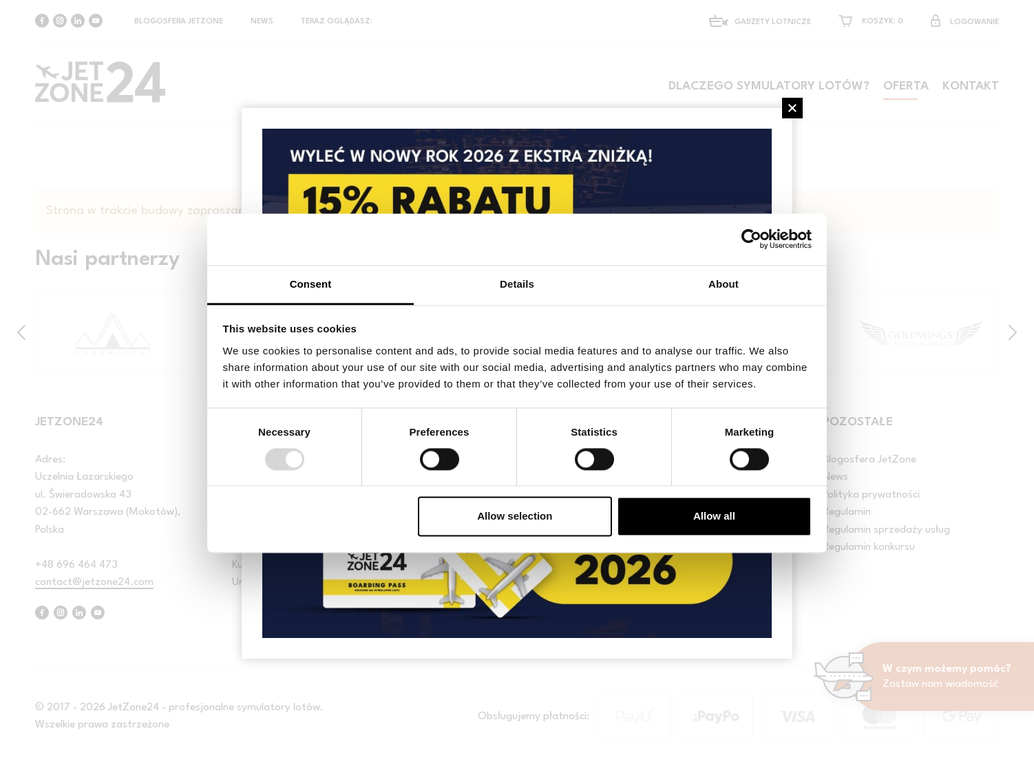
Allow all (714, 516)
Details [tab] (517, 284)
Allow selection (514, 516)
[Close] (792, 108)
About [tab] (723, 284)
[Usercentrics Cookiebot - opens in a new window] (751, 238)
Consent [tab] (311, 284)
